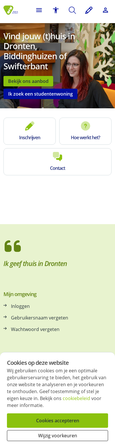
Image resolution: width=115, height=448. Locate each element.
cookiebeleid (76, 398)
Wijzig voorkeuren (57, 435)
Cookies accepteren (57, 420)
